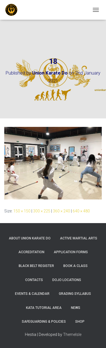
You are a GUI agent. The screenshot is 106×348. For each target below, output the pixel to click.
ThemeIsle (72, 334)
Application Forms (71, 252)
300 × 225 (41, 211)
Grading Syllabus (75, 294)
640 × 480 (81, 211)
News (75, 308)
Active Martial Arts (78, 238)
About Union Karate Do (30, 238)
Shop (80, 322)
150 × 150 (22, 211)
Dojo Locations (66, 280)
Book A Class (75, 266)
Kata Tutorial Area (44, 308)
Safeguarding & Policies (44, 322)
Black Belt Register (36, 266)
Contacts (34, 280)
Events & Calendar (32, 294)
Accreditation (31, 252)
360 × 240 (61, 211)
